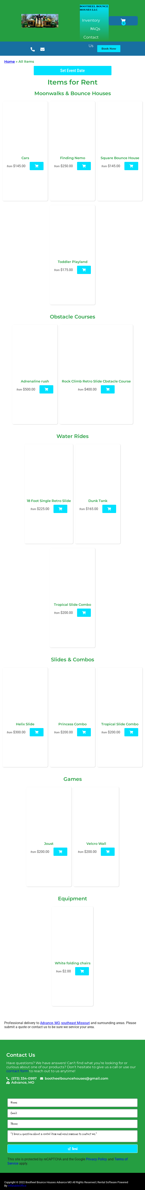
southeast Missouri (75, 1023)
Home (9, 62)
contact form (17, 1071)
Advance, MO (50, 1023)
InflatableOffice (17, 1185)
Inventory (91, 21)
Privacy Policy (96, 1159)
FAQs (95, 28)
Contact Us (91, 38)
